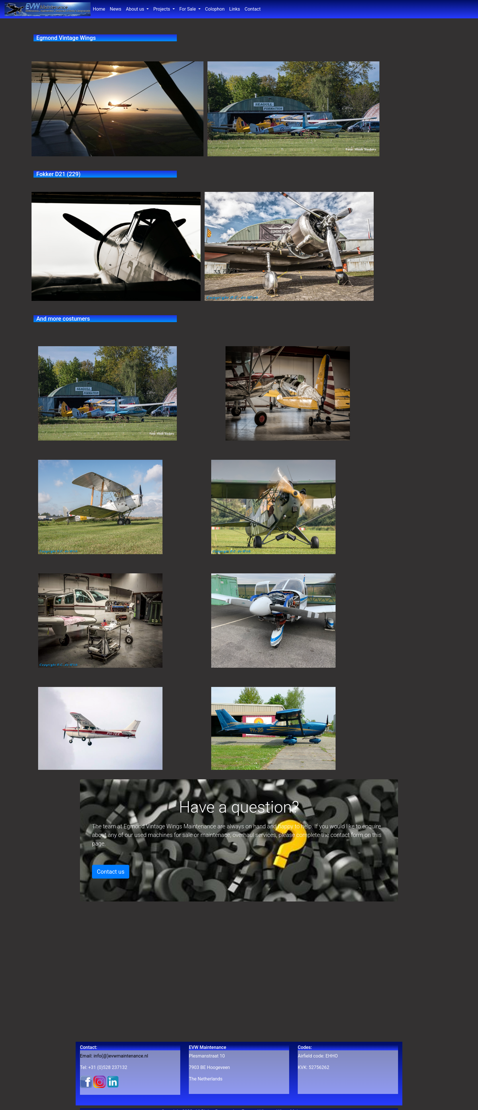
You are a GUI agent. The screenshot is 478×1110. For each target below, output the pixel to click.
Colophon (215, 9)
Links (234, 9)
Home (100, 8)
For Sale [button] (188, 9)
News (117, 8)
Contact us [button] (110, 871)
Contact (253, 9)
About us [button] (135, 9)
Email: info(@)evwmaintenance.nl (114, 1056)
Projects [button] (162, 9)
